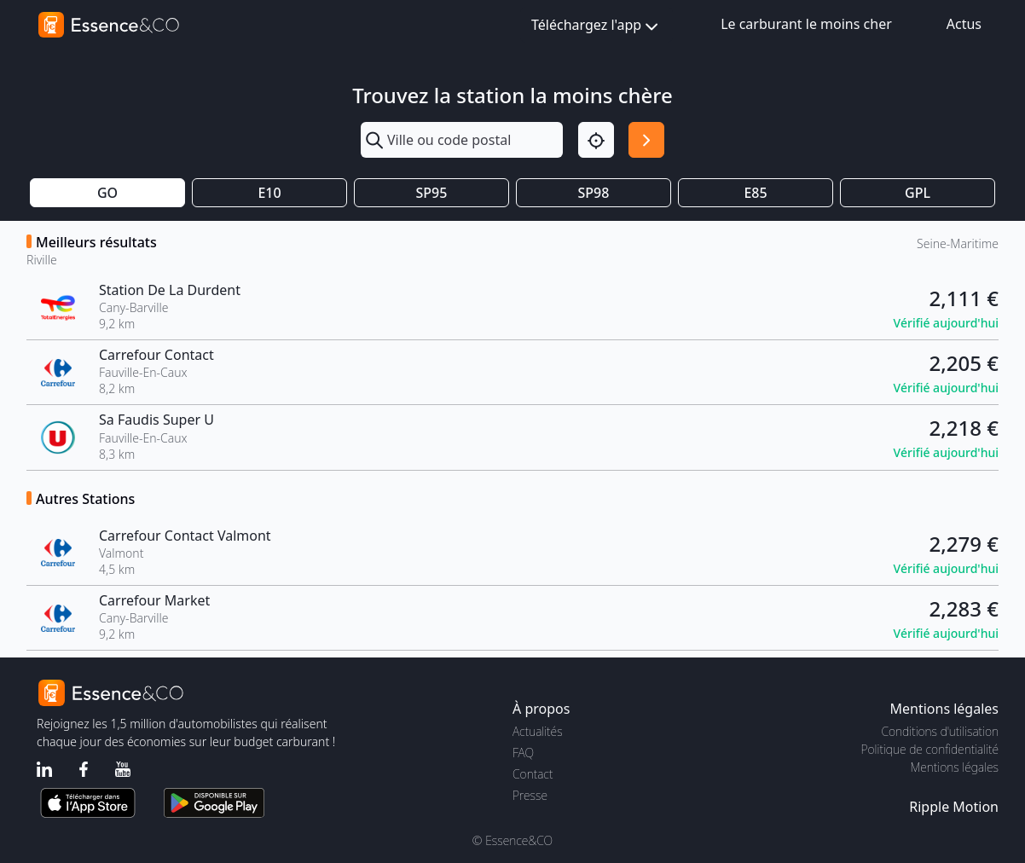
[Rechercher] (646, 140)
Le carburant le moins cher (806, 23)
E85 (755, 192)
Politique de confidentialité (930, 749)
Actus (964, 23)
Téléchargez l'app (596, 26)
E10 (269, 192)
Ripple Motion (954, 806)
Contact (532, 774)
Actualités (537, 731)
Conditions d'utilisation (940, 731)
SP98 (594, 192)
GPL (917, 192)
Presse (529, 795)
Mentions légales (955, 767)
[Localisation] (596, 140)
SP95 (432, 192)
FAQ (523, 752)
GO (107, 192)
